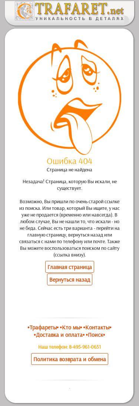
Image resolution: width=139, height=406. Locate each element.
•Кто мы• (71, 327)
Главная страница (69, 267)
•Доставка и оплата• (59, 334)
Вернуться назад (69, 279)
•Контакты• (97, 327)
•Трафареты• (43, 327)
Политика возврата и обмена (69, 359)
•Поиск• (95, 334)
